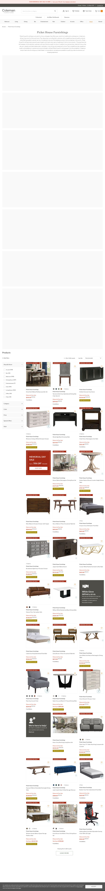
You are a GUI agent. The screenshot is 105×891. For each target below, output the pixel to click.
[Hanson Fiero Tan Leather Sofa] (38, 597)
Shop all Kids (52, 98)
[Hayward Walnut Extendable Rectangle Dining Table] (38, 772)
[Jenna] (33, 289)
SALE (91, 21)
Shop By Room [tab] (8, 351)
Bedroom (7, 21)
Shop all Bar (52, 170)
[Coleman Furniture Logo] (8, 12)
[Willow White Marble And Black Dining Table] (65, 595)
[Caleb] (33, 255)
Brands (4, 26)
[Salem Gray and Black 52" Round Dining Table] (65, 685)
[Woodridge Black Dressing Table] (65, 422)
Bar (35, 21)
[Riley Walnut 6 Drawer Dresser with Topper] (38, 508)
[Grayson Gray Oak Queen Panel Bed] (91, 510)
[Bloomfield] (33, 219)
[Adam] (14, 75)
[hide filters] (6, 345)
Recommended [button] (89, 345)
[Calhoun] (33, 183)
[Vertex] (72, 289)
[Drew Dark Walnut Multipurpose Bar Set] (38, 376)
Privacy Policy (80, 886)
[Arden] (52, 75)
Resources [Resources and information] (66, 17)
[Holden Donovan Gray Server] (91, 376)
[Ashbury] (91, 75)
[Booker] (72, 111)
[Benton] (33, 147)
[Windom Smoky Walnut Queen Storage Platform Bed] (38, 818)
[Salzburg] (14, 322)
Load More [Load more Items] (64, 840)
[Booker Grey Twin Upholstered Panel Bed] (91, 774)
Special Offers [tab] (8, 407)
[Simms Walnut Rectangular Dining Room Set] (65, 465)
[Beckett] (52, 111)
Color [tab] (5, 396)
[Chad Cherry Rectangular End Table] (91, 423)
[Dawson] (91, 255)
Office (81, 21)
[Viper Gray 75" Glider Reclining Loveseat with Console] (91, 729)
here (20, 888)
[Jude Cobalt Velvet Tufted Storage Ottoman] (65, 775)
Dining (25, 21)
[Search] (39, 11)
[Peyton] (52, 289)
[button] (66, 11)
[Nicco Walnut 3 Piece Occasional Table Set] (65, 508)
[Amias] (14, 147)
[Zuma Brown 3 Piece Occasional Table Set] (65, 638)
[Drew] (91, 183)
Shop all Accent (52, 242)
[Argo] (72, 75)
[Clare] (91, 111)
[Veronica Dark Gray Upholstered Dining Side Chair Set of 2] (65, 378)
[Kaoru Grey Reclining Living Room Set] (65, 727)
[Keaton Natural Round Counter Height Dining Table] (91, 465)
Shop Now (38, 455)
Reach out (31, 718)
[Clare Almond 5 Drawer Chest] (91, 683)
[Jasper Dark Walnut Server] (65, 551)
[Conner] (91, 147)
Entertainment (44, 21)
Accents (72, 21)
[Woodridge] (91, 289)
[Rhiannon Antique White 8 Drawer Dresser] (38, 423)
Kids (54, 21)
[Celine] (52, 183)
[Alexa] (14, 183)
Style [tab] (5, 413)
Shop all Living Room (52, 134)
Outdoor (63, 21)
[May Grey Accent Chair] (38, 685)
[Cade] (52, 219)
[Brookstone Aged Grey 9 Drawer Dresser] (38, 553)
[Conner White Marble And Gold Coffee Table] (91, 551)
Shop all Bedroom (52, 62)
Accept (93, 886)
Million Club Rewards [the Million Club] (53, 17)
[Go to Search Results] (55, 11)
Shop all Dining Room (52, 206)
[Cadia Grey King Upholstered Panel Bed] (38, 638)
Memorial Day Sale (31, 382)
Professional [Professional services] (39, 17)
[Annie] (33, 75)
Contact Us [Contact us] (100, 5)
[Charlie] (72, 183)
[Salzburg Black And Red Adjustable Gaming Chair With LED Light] (91, 816)
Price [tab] (5, 402)
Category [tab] (6, 390)
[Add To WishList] (48, 353)
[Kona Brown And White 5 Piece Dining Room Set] (65, 818)
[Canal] (72, 147)
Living (16, 21)
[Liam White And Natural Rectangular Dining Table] (91, 640)
